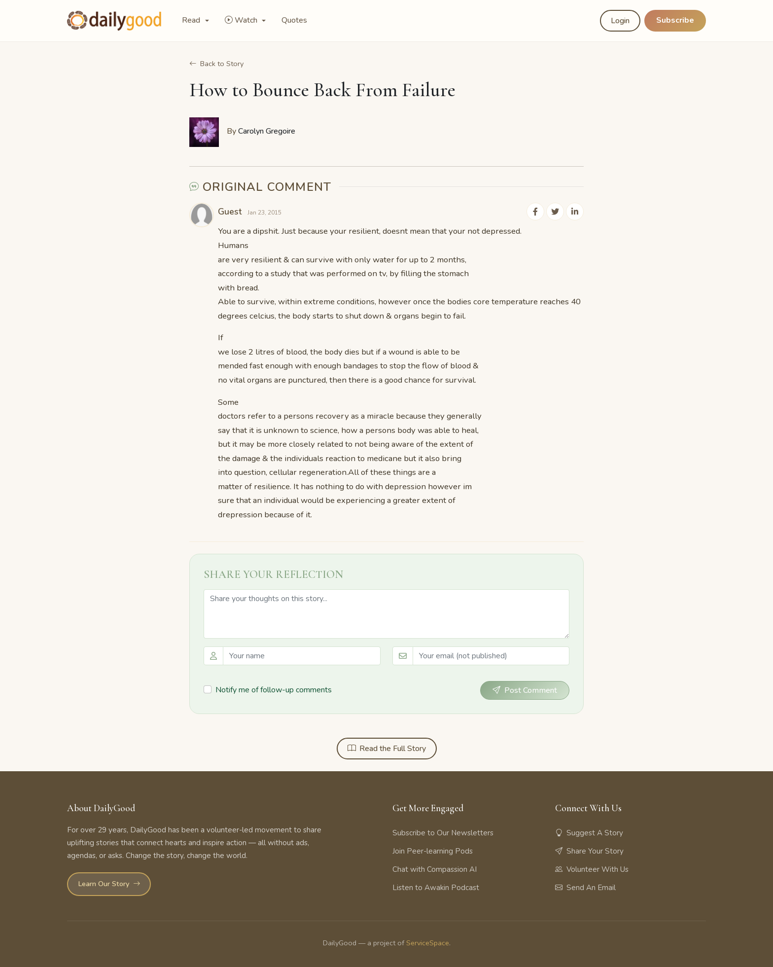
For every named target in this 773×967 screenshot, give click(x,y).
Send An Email (585, 888)
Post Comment (524, 690)
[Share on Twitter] (555, 212)
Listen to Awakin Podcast (435, 888)
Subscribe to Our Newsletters (442, 833)
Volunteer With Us (592, 869)
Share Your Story (589, 851)
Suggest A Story (589, 833)
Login (620, 20)
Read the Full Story (387, 749)
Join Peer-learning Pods (432, 851)
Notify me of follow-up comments (273, 689)
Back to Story (216, 64)
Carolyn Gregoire (266, 131)
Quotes (294, 20)
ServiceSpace (427, 943)
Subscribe (675, 20)
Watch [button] (242, 20)
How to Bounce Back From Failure (322, 92)
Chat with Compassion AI (434, 869)
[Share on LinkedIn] (575, 212)
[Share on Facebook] (535, 212)
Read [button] (192, 20)
